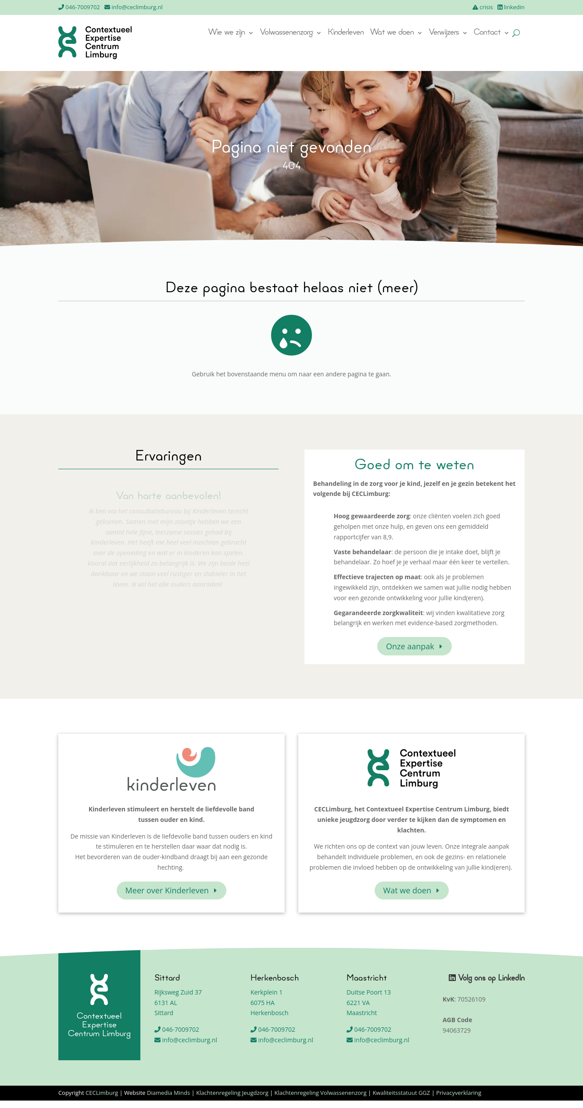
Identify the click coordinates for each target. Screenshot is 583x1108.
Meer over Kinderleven (167, 890)
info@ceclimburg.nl (136, 7)
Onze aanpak (410, 646)
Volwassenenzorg (286, 33)
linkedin (514, 7)
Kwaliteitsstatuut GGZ (401, 1093)
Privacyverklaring (458, 1093)
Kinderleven (346, 33)
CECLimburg (102, 1093)
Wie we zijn (226, 33)
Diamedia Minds (168, 1093)
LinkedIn (511, 978)
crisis (486, 7)
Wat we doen (392, 33)
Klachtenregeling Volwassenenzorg (321, 1093)
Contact (487, 33)
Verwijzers (444, 33)
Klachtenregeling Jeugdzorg (232, 1093)
